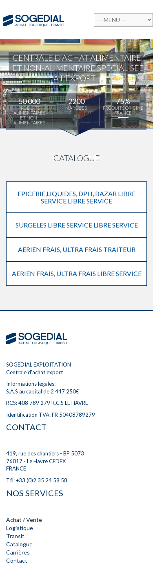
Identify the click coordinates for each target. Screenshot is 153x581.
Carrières (18, 552)
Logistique (19, 527)
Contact (16, 560)
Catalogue (19, 544)
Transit (15, 535)
